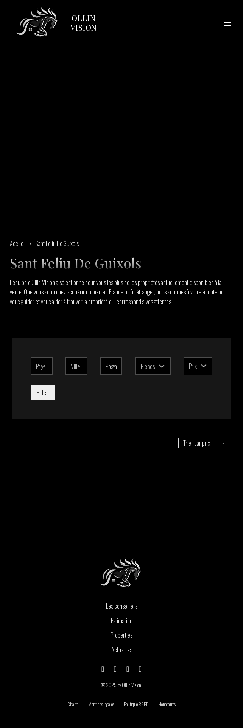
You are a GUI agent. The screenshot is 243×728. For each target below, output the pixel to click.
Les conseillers (121, 605)
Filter (42, 392)
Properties (121, 635)
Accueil (18, 243)
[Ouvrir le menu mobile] (227, 23)
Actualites (121, 649)
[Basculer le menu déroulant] (162, 366)
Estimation (121, 620)
